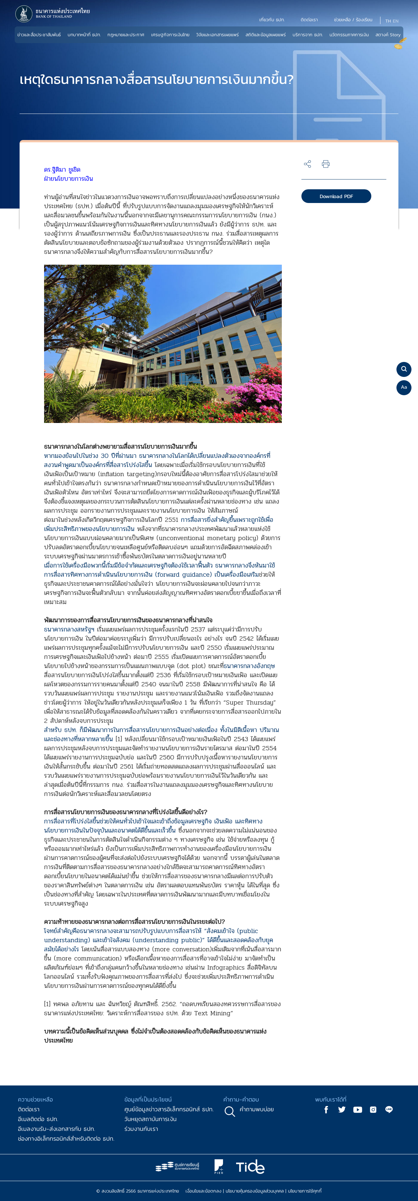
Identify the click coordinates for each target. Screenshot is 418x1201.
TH (388, 21)
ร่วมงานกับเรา (141, 1128)
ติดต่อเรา (29, 1109)
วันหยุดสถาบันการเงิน (150, 1119)
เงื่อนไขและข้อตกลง (203, 1191)
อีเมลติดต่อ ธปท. (38, 1119)
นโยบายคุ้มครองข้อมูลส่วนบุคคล (255, 1191)
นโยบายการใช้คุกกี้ (305, 1191)
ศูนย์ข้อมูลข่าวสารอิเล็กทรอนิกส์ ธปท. (169, 1109)
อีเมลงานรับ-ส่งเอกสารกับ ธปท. (56, 1128)
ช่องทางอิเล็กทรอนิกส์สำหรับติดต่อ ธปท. (66, 1138)
